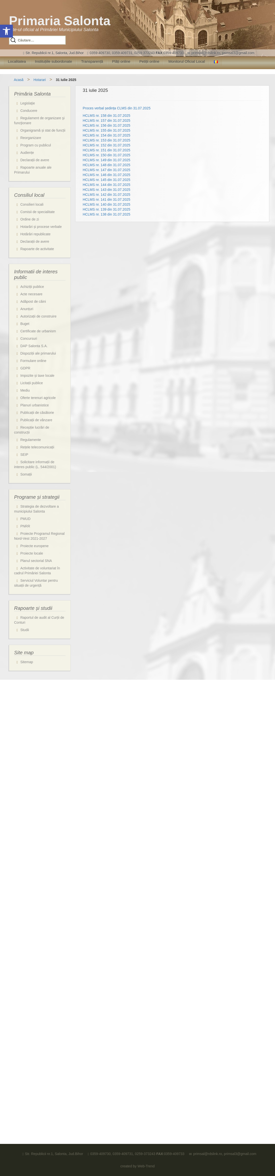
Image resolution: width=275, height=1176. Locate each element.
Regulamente (30, 440)
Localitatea (17, 61)
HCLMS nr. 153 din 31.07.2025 (106, 140)
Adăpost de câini (33, 301)
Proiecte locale (31, 553)
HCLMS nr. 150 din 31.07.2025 (106, 155)
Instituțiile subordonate (53, 61)
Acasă (18, 80)
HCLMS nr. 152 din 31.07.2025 (106, 145)
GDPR (25, 368)
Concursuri (28, 338)
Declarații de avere (34, 160)
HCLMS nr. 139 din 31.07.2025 (106, 209)
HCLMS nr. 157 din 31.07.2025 (106, 120)
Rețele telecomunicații (37, 447)
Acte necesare (31, 294)
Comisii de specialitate (37, 212)
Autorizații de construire (38, 316)
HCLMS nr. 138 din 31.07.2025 (106, 214)
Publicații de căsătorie (37, 413)
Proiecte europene (34, 546)
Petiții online (149, 61)
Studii (24, 630)
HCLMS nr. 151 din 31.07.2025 (106, 150)
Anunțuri (26, 309)
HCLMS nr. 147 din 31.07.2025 (106, 170)
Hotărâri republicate (35, 234)
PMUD (25, 519)
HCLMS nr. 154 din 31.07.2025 (106, 135)
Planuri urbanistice (34, 405)
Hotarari (39, 80)
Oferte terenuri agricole (38, 398)
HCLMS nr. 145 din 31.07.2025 (106, 180)
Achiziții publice (32, 287)
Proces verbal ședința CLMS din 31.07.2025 (117, 108)
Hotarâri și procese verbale (41, 227)
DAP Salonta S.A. (33, 346)
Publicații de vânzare (36, 420)
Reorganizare (30, 138)
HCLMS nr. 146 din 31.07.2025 (106, 175)
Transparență (92, 61)
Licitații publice (31, 383)
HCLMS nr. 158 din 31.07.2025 (106, 116)
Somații (26, 474)
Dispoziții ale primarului (38, 353)
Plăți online (121, 61)
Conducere (28, 111)
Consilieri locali (31, 204)
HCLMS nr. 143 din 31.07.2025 (106, 190)
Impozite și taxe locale (37, 376)
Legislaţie (27, 103)
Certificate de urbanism (38, 331)
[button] (6, 31)
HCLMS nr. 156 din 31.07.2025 (106, 125)
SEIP (24, 455)
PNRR (25, 526)
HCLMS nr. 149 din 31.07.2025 (106, 160)
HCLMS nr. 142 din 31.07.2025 (106, 195)
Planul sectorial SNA (36, 561)
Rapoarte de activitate (37, 249)
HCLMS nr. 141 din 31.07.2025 (106, 199)
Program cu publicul (35, 145)
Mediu (25, 390)
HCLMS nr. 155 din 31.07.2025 (106, 130)
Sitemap (26, 662)
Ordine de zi (29, 219)
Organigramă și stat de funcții (42, 130)
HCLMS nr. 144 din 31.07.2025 (106, 185)
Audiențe (27, 153)
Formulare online (33, 361)
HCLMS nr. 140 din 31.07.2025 (106, 204)
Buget (24, 324)
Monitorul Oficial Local (186, 61)
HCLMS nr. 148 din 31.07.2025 (106, 165)
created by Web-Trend (137, 1166)
